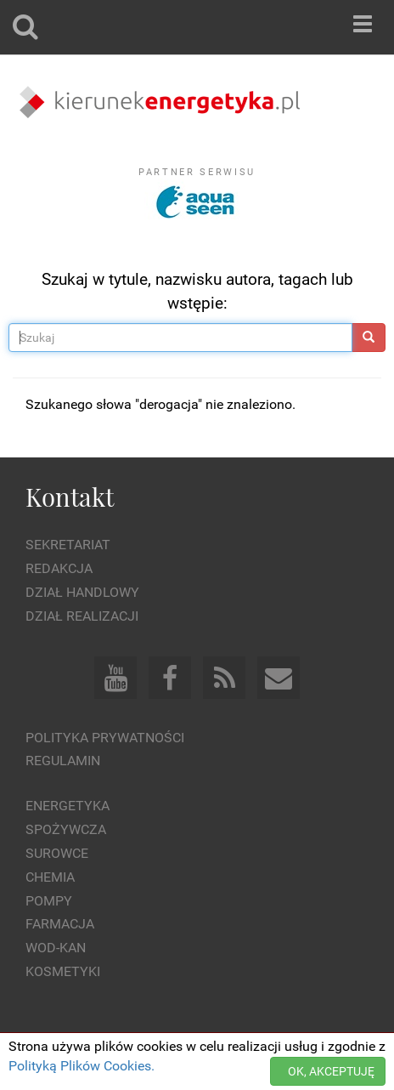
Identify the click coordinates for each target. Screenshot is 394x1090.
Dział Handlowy (82, 592)
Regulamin (62, 760)
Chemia (50, 877)
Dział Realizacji (81, 616)
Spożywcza (65, 829)
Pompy (48, 901)
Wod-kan (55, 948)
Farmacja (59, 924)
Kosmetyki (62, 971)
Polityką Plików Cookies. (81, 1066)
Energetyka (67, 806)
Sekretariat (67, 544)
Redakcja (59, 568)
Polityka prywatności (104, 738)
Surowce (56, 853)
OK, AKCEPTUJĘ (331, 1071)
